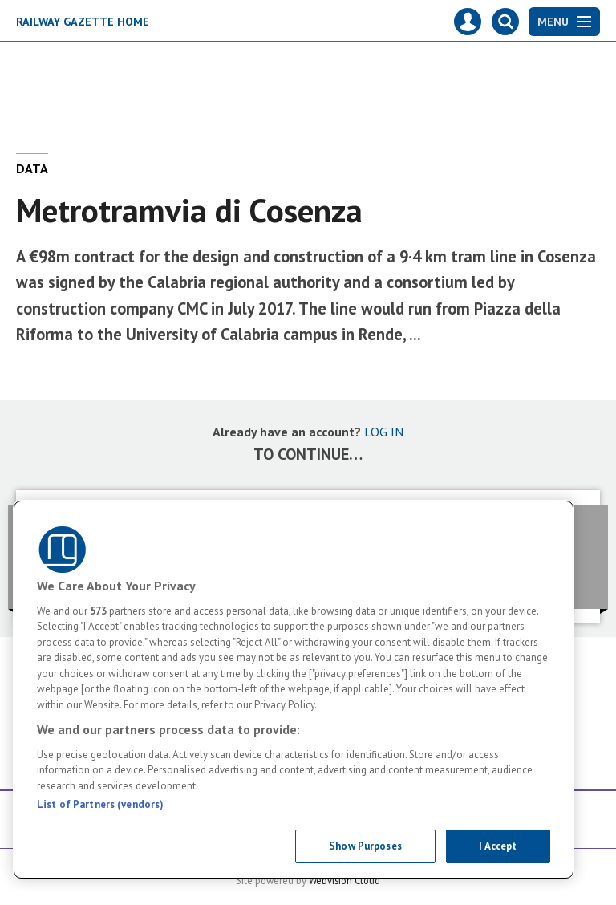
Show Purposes (365, 846)
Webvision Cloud (344, 880)
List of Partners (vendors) (100, 804)
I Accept (498, 846)
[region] (293, 689)
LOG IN (383, 432)
